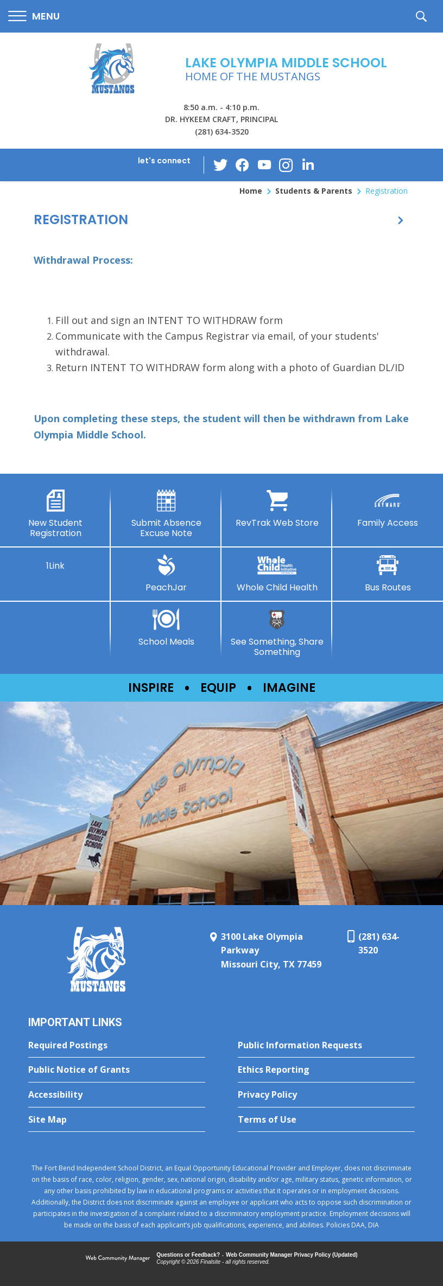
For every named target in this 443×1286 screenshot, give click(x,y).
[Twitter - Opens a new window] (221, 164)
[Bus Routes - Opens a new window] (388, 573)
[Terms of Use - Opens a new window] (326, 1119)
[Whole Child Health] (277, 573)
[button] (34, 16)
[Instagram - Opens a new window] (286, 165)
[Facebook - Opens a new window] (243, 165)
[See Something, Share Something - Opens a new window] (277, 633)
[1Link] (55, 562)
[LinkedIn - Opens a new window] (308, 164)
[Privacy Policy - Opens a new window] (326, 1095)
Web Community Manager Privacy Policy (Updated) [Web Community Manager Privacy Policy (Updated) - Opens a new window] (292, 1255)
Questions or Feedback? (188, 1255)
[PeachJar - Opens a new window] (166, 573)
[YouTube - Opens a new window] (264, 164)
